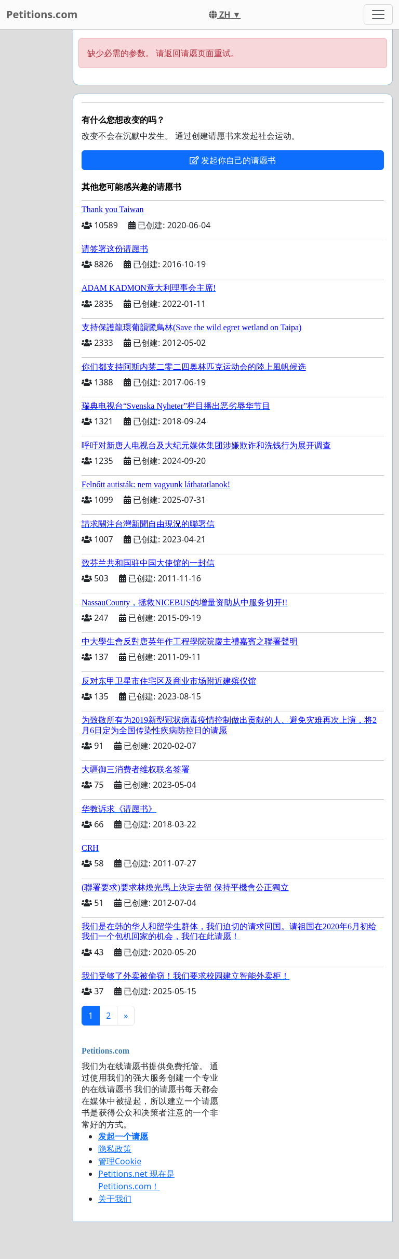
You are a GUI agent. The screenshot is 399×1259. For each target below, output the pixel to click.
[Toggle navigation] (378, 14)
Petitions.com (41, 14)
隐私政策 (114, 1148)
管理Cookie (119, 1161)
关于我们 (114, 1198)
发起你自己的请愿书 (233, 160)
